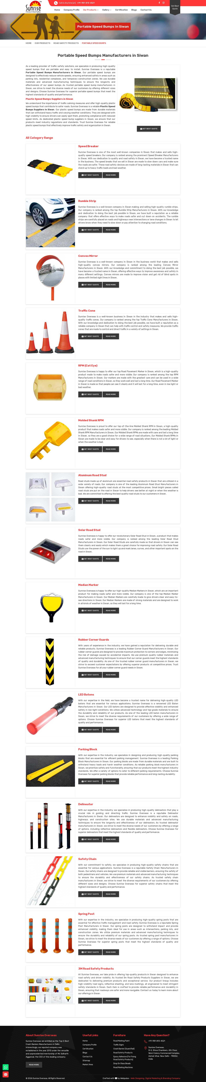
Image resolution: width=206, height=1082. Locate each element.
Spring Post (86, 913)
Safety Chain (87, 859)
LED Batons (86, 694)
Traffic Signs (118, 1045)
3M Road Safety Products (96, 968)
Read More (111, 175)
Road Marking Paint (121, 1041)
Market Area (88, 1064)
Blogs (134, 10)
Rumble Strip (87, 201)
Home (57, 10)
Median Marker (88, 584)
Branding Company (171, 1078)
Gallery (107, 9)
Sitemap (86, 1060)
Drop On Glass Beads (122, 1063)
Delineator (85, 804)
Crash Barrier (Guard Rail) (124, 1049)
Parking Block (87, 749)
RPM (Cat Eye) (87, 365)
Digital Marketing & (153, 1078)
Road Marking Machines (123, 1067)
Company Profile (71, 10)
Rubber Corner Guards (93, 639)
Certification (121, 10)
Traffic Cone (86, 310)
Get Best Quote (175, 7)
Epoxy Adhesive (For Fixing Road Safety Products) (124, 1058)
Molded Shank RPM (91, 420)
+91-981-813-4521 (86, 3)
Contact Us (146, 10)
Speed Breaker (88, 146)
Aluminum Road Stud (92, 475)
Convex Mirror (88, 255)
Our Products (91, 9)
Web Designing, (138, 1078)
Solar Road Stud (89, 530)
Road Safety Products (66, 43)
